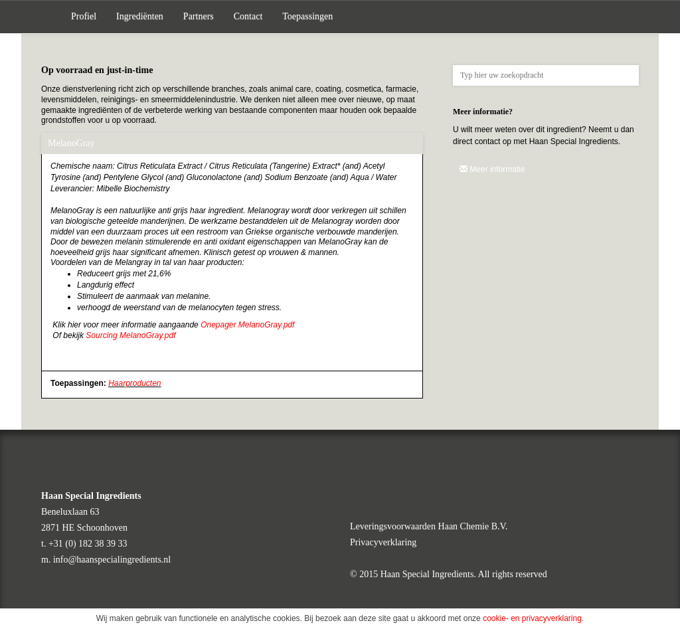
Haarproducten (134, 383)
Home (51, 16)
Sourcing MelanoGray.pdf (130, 335)
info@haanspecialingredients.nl (112, 560)
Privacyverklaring (383, 542)
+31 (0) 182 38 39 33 (88, 544)
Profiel (83, 16)
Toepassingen (307, 16)
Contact (248, 16)
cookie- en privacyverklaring (532, 618)
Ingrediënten (139, 16)
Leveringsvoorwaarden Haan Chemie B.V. (428, 526)
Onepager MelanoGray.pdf (247, 324)
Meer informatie (492, 169)
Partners (198, 16)
